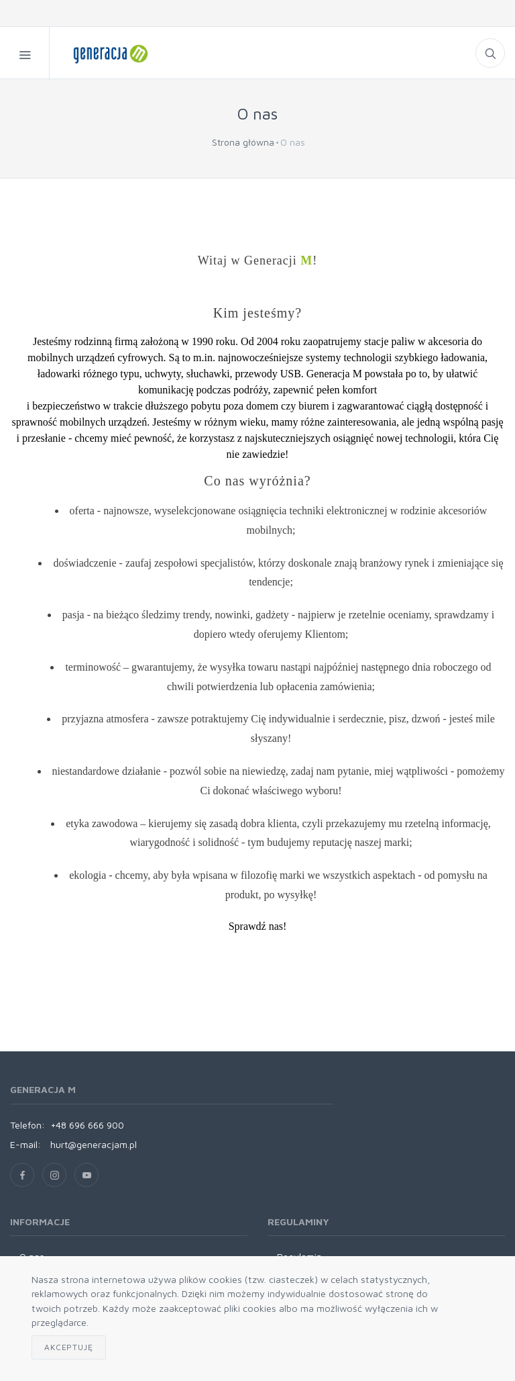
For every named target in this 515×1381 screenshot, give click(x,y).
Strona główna (243, 142)
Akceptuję (68, 1347)
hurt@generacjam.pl (93, 1144)
